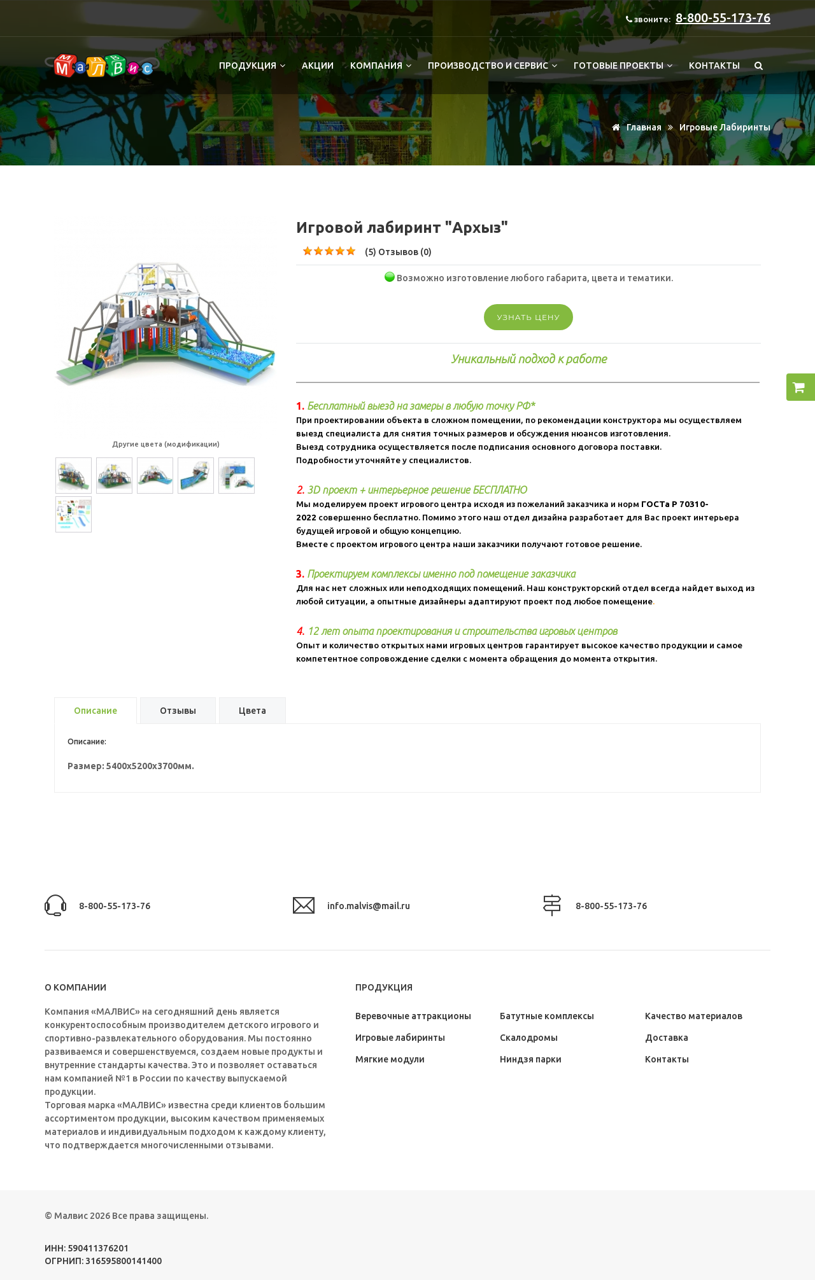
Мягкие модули (390, 1059)
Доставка (666, 1038)
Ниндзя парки (531, 1059)
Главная (634, 127)
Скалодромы (529, 1038)
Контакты (714, 65)
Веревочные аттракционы (413, 1016)
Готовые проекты (623, 65)
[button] (800, 387)
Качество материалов (693, 1016)
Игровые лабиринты (724, 127)
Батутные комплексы (547, 1016)
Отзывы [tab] (178, 711)
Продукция (252, 65)
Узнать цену (528, 317)
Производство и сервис (492, 65)
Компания (380, 65)
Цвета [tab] (252, 711)
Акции (318, 65)
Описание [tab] (95, 711)
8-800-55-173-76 (723, 17)
